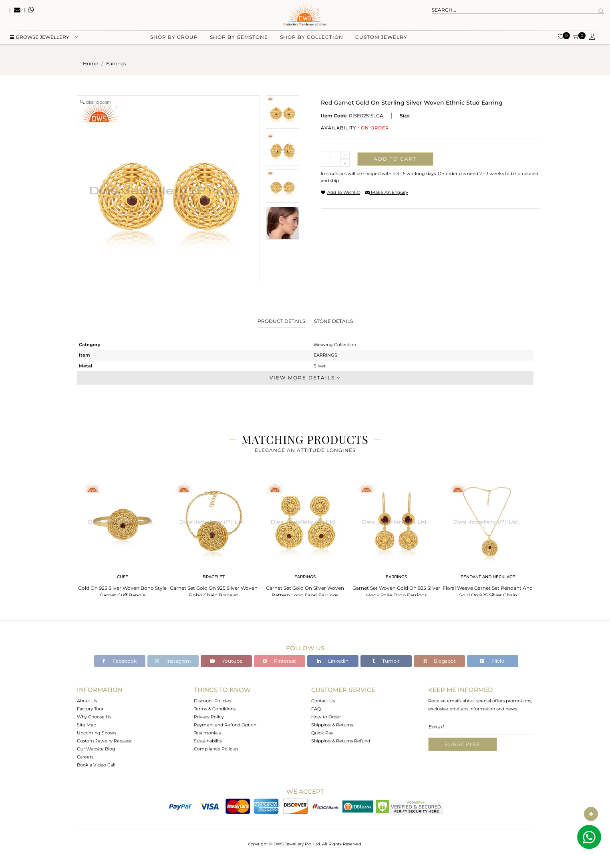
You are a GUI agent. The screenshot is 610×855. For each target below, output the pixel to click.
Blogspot (439, 661)
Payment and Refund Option (225, 725)
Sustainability (208, 741)
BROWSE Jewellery (39, 40)
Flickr (492, 661)
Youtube (226, 661)
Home (90, 63)
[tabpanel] (122, 537)
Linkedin (332, 661)
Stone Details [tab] (333, 321)
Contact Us (323, 701)
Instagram (173, 661)
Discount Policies (212, 701)
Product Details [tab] (281, 321)
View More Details (305, 378)
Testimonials (207, 733)
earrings (116, 63)
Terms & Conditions (215, 709)
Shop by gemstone (239, 40)
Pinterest (279, 661)
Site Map (86, 725)
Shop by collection (311, 40)
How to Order (326, 717)
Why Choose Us (94, 717)
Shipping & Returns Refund (340, 741)
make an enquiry (386, 192)
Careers (85, 757)
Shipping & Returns (332, 725)
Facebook (120, 661)
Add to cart (395, 159)
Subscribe (463, 744)
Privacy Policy (209, 717)
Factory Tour (90, 709)
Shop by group (174, 40)
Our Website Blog (96, 749)
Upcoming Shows (96, 733)
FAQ (316, 709)
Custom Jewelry (381, 40)
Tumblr (386, 661)
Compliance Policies (216, 749)
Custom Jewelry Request (104, 741)
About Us (87, 701)
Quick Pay (322, 733)
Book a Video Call (96, 765)
